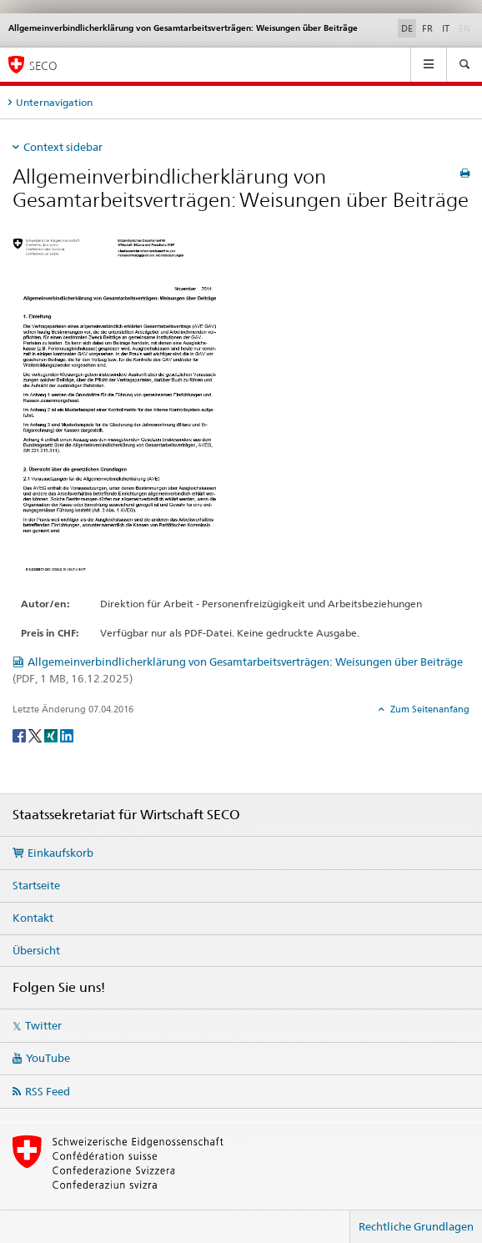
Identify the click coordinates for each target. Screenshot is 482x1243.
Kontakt (33, 917)
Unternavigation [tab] (54, 102)
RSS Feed (47, 1091)
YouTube (48, 1057)
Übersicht (36, 950)
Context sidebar (63, 146)
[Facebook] (20, 734)
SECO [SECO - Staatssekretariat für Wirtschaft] (43, 65)
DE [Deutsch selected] (407, 28)
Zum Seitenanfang (428, 709)
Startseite (36, 885)
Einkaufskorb (60, 852)
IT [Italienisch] (445, 28)
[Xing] (52, 734)
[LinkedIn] (66, 734)
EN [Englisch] (466, 27)
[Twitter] (36, 734)
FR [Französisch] (427, 28)
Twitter (43, 1025)
